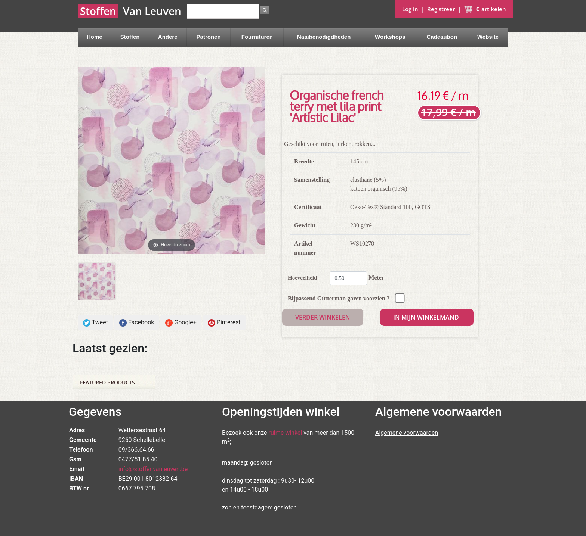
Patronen (209, 37)
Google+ (181, 323)
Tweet (95, 323)
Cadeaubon (441, 37)
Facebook (136, 323)
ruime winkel (285, 432)
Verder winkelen (322, 317)
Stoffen (130, 37)
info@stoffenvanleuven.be (153, 469)
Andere (168, 37)
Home (94, 37)
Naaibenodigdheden (324, 37)
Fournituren (257, 37)
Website (488, 37)
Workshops (390, 37)
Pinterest (224, 323)
